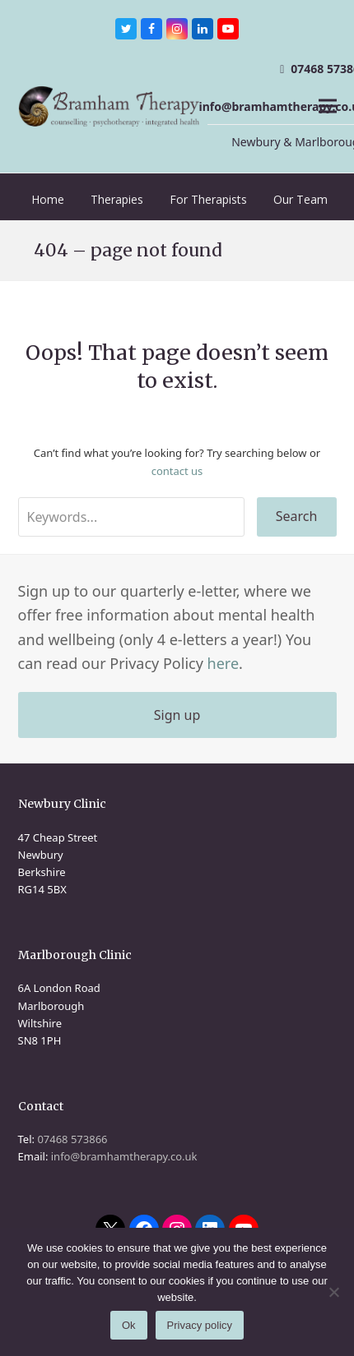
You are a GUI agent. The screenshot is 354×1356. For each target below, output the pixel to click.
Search (297, 516)
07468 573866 (72, 1139)
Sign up (177, 715)
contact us (177, 471)
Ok (129, 1325)
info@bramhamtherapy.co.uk (124, 1156)
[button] (328, 106)
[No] (333, 1292)
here (223, 663)
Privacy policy (199, 1325)
